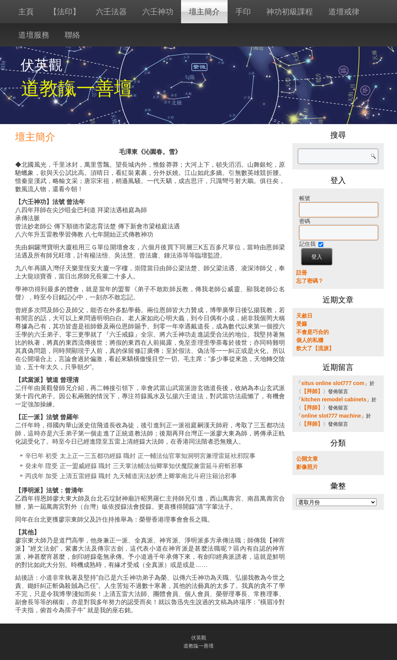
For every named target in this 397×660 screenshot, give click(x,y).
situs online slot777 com (332, 383)
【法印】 (64, 11)
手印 (243, 11)
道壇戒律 (343, 11)
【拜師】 (312, 391)
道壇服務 (33, 35)
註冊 (301, 273)
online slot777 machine (331, 416)
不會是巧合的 (312, 332)
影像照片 (307, 467)
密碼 (304, 221)
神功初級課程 (289, 11)
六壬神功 (157, 11)
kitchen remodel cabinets (333, 399)
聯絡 (72, 35)
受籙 (301, 324)
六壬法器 (111, 11)
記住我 (307, 244)
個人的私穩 (309, 340)
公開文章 (307, 459)
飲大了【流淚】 (315, 348)
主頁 (26, 11)
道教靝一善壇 (77, 88)
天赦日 (304, 316)
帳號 (304, 198)
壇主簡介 (204, 11)
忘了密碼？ (309, 281)
